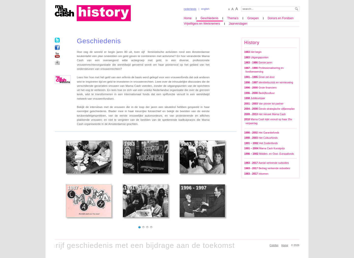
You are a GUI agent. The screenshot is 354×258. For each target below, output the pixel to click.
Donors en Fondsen (281, 18)
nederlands (190, 9)
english (205, 9)
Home (188, 18)
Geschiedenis (210, 18)
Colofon (274, 245)
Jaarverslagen (238, 23)
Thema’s (232, 18)
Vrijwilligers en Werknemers (202, 23)
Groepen (253, 18)
